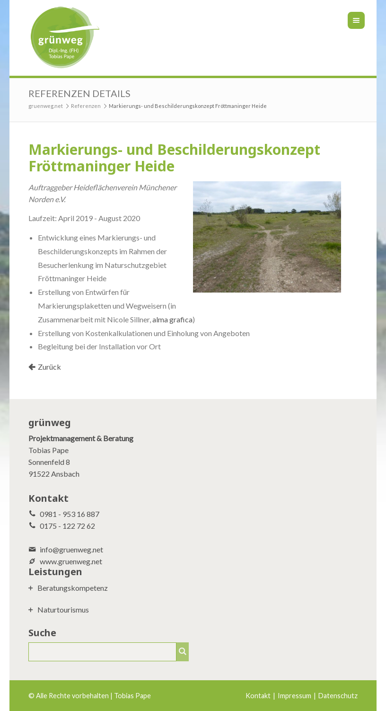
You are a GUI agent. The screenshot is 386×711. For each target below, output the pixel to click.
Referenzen (86, 106)
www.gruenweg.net (71, 561)
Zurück (49, 366)
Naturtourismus (63, 609)
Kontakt (258, 696)
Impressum (294, 696)
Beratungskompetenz (72, 587)
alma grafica (172, 319)
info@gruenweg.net (71, 549)
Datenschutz (338, 696)
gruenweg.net (45, 106)
